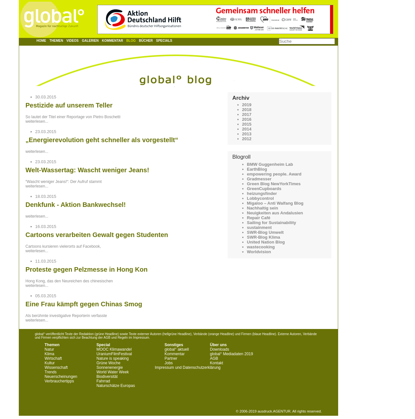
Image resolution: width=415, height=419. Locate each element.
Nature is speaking (113, 358)
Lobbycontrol (260, 198)
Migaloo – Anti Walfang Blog (275, 203)
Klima (49, 354)
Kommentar (112, 40)
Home (41, 40)
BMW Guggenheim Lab (270, 164)
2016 (247, 119)
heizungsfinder (262, 193)
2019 (247, 104)
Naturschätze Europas (116, 385)
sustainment (259, 227)
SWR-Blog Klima (263, 237)
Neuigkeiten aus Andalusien (275, 212)
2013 (247, 133)
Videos (72, 40)
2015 (247, 124)
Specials (164, 40)
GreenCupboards (264, 188)
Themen (56, 40)
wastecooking (261, 246)
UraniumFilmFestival (114, 354)
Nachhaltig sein (262, 208)
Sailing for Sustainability (271, 222)
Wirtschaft (53, 358)
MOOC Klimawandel (114, 349)
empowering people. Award (274, 174)
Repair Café (258, 217)
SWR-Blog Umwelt (265, 232)
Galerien (90, 40)
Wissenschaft (56, 367)
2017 (247, 114)
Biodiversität (107, 376)
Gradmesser (259, 178)
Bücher (146, 40)
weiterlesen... (37, 121)
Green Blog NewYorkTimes (274, 183)
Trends (51, 372)
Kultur (50, 363)
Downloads (219, 349)
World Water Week (113, 372)
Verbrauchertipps (59, 381)
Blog (131, 40)
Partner (171, 358)
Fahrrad (103, 381)
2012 (247, 138)
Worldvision (259, 251)
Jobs (169, 363)
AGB (214, 358)
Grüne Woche (109, 363)
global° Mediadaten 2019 (231, 354)
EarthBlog (257, 169)
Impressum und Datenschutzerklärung (188, 367)
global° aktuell (177, 349)
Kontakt (216, 363)
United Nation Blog (266, 242)
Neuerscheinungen (61, 376)
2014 (247, 129)
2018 (247, 109)
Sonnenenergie (110, 367)
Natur (49, 349)
